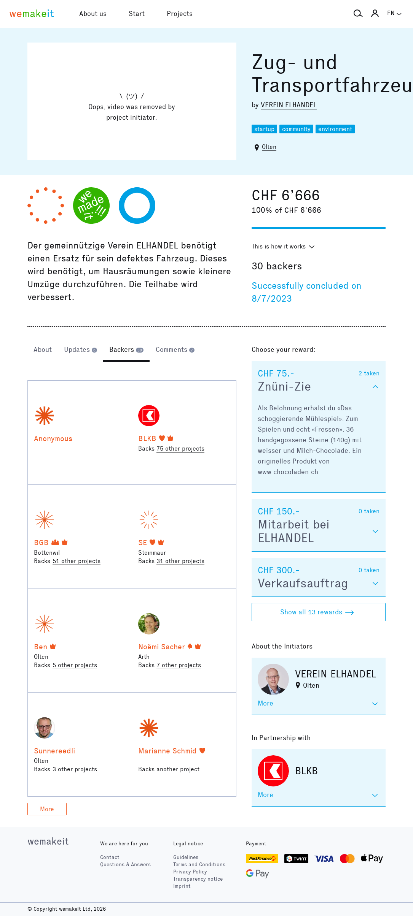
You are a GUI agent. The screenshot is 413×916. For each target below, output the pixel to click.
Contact (110, 857)
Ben (40, 646)
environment (335, 129)
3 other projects (75, 769)
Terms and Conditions (199, 864)
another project (177, 769)
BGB (41, 542)
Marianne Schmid (167, 750)
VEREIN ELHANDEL (289, 105)
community (296, 129)
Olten (269, 146)
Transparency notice (198, 879)
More (47, 809)
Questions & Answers (125, 864)
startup (264, 129)
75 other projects (180, 448)
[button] (358, 14)
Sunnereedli (54, 750)
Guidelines (185, 857)
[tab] (42, 350)
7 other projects (178, 665)
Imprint (182, 886)
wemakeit (48, 841)
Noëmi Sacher (161, 646)
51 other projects (76, 561)
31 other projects (180, 561)
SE (142, 542)
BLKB (147, 438)
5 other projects (75, 665)
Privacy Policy (190, 872)
